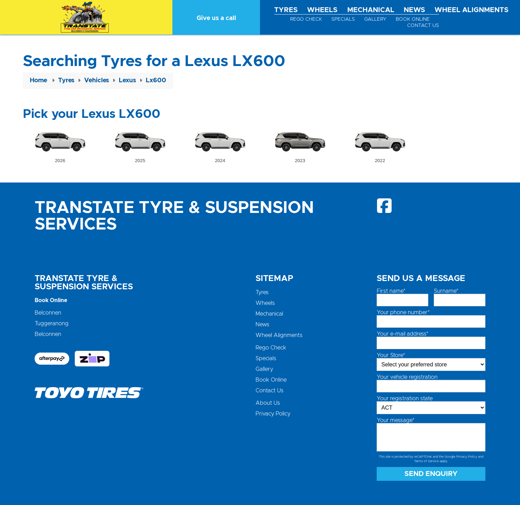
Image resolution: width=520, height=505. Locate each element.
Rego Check (306, 19)
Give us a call (216, 18)
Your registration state (405, 398)
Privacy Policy (272, 414)
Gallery (375, 19)
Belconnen (48, 313)
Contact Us (423, 25)
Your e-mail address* (402, 334)
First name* (391, 291)
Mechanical (370, 10)
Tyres (286, 10)
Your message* (395, 420)
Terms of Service (426, 461)
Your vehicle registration (407, 377)
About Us (267, 403)
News (414, 10)
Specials (343, 19)
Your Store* (391, 355)
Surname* (446, 291)
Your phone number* (403, 312)
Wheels (322, 10)
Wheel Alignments (471, 10)
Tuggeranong (52, 323)
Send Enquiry (431, 473)
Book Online (413, 19)
